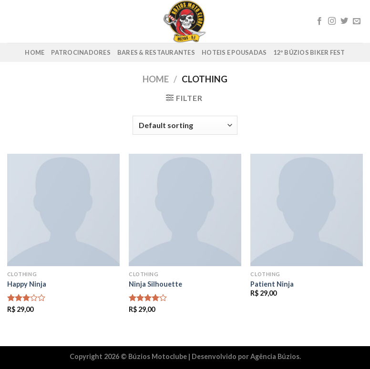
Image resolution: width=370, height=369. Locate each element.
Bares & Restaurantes (156, 52)
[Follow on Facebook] (319, 21)
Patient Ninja (272, 284)
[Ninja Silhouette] (185, 210)
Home (34, 52)
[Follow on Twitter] (344, 21)
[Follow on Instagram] (332, 21)
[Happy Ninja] (63, 210)
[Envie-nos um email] (356, 21)
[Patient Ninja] (306, 210)
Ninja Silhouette (155, 284)
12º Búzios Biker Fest (309, 52)
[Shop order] (185, 125)
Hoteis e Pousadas (234, 52)
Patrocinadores (81, 52)
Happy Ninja (26, 284)
